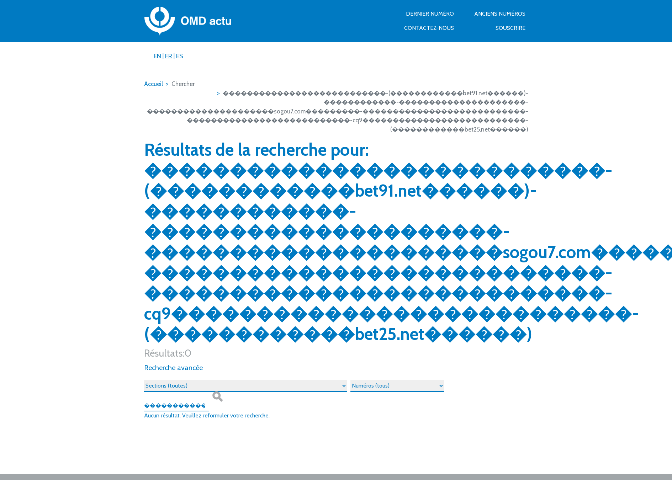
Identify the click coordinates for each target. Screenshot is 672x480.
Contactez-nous (429, 28)
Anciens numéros (499, 13)
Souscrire (510, 28)
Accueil (153, 83)
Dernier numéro (430, 13)
